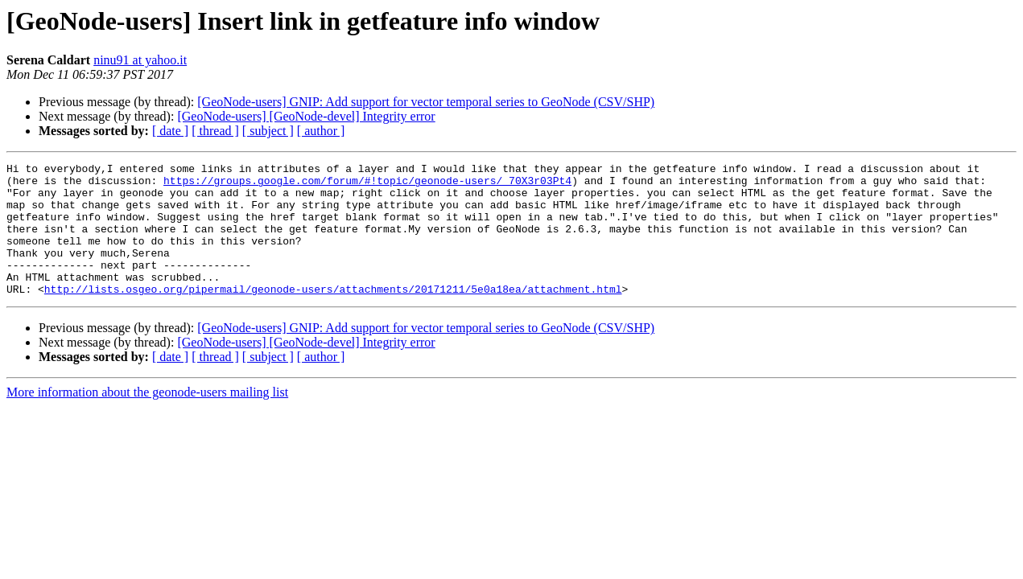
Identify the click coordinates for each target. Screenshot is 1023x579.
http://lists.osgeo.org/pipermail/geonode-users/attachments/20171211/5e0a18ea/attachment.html (333, 315)
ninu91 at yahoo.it (140, 60)
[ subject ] (268, 131)
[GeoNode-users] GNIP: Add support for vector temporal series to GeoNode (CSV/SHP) (425, 102)
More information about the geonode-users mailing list (147, 418)
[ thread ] (215, 131)
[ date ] (170, 131)
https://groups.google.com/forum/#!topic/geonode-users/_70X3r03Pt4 (367, 185)
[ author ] (321, 131)
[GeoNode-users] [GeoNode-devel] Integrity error (306, 116)
